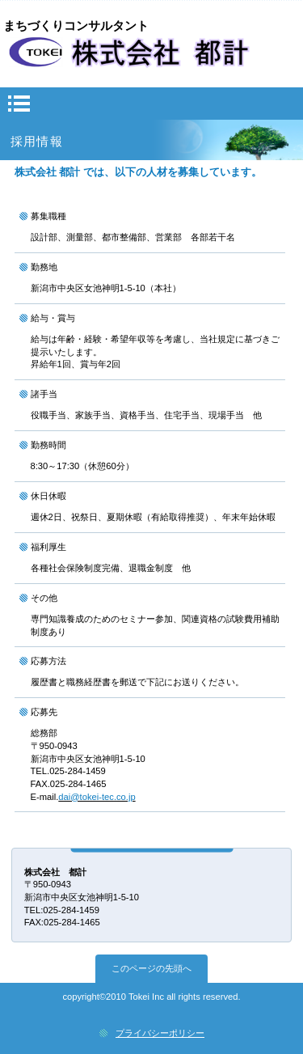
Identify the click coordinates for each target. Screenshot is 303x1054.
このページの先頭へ (151, 968)
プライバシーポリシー (160, 1033)
